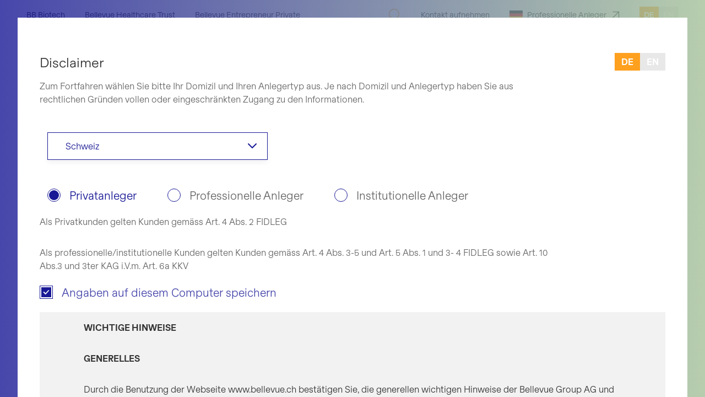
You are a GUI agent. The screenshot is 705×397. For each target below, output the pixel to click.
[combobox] (157, 146)
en (653, 61)
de (627, 61)
